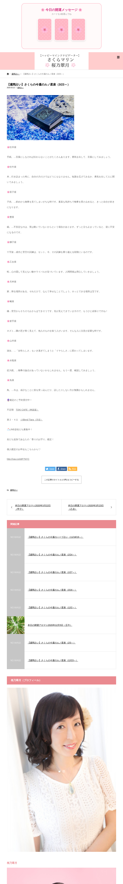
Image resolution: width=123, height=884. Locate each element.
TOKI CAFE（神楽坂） (27, 409)
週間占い (20, 88)
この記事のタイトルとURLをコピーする (61, 480)
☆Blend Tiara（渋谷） (31, 419)
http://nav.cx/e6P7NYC (18, 459)
